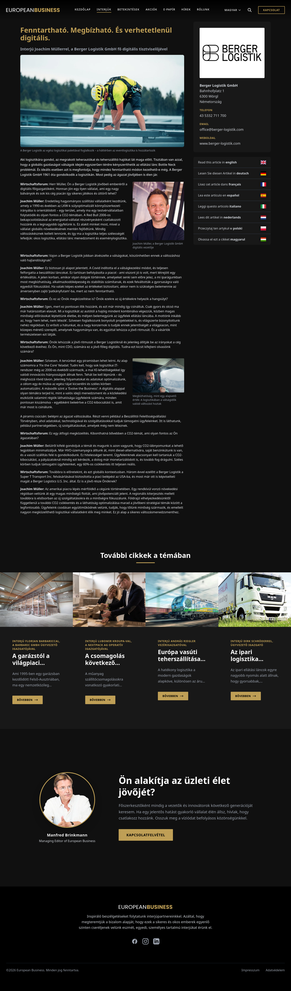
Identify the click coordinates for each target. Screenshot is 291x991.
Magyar (233, 10)
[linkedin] (156, 941)
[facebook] (135, 941)
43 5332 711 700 (213, 115)
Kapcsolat (271, 10)
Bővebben (27, 700)
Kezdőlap (83, 9)
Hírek (186, 9)
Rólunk (203, 9)
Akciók (151, 9)
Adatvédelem (275, 970)
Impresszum (251, 970)
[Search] (249, 10)
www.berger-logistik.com (220, 143)
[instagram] (145, 941)
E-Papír (169, 9)
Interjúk (104, 9)
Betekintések (128, 9)
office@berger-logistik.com (222, 129)
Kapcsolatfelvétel (145, 835)
